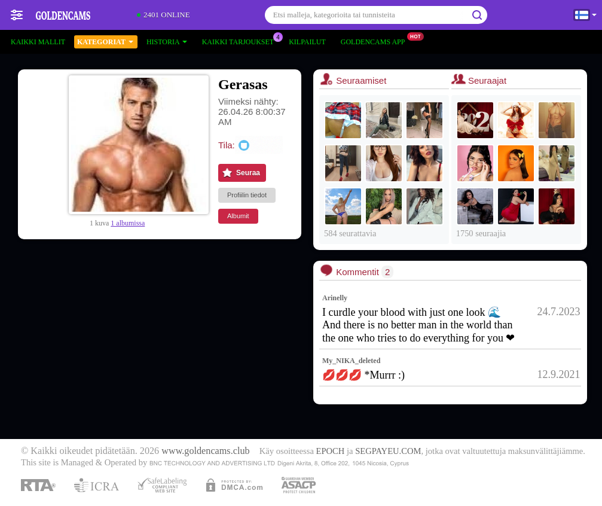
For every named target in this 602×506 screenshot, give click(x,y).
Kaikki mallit (38, 42)
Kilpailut (307, 42)
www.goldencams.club (205, 451)
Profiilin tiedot (247, 195)
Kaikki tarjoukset (241, 40)
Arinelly (334, 298)
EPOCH (330, 451)
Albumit (238, 216)
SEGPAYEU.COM (388, 451)
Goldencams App (376, 40)
